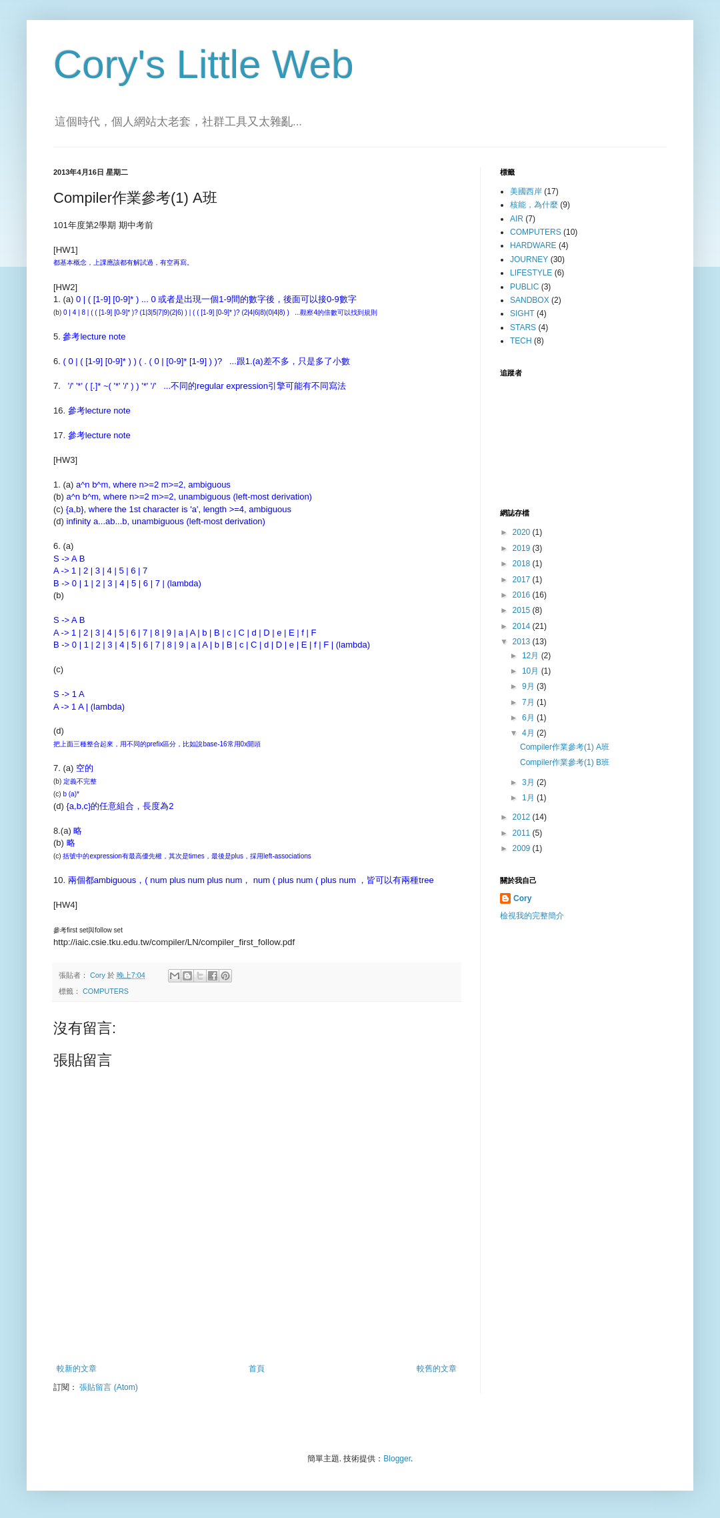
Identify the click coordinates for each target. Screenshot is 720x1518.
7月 (529, 702)
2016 (523, 595)
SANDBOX (529, 300)
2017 (523, 579)
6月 (529, 717)
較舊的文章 (437, 1368)
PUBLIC (524, 286)
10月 (531, 671)
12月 (531, 655)
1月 (529, 797)
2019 (523, 548)
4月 (529, 733)
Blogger (397, 1458)
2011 (523, 833)
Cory (522, 898)
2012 (523, 817)
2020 (523, 532)
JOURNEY (529, 259)
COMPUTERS (106, 991)
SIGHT (522, 313)
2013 (523, 641)
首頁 (257, 1368)
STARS (523, 327)
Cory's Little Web (203, 64)
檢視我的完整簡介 (532, 915)
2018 (523, 563)
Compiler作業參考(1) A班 (564, 747)
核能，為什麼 (534, 204)
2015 (523, 610)
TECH (521, 340)
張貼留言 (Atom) (108, 1387)
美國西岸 (526, 191)
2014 (523, 626)
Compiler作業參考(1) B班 (564, 762)
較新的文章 (77, 1368)
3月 (529, 782)
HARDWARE (533, 245)
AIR (516, 218)
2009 (523, 848)
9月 (529, 686)
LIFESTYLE (531, 272)
